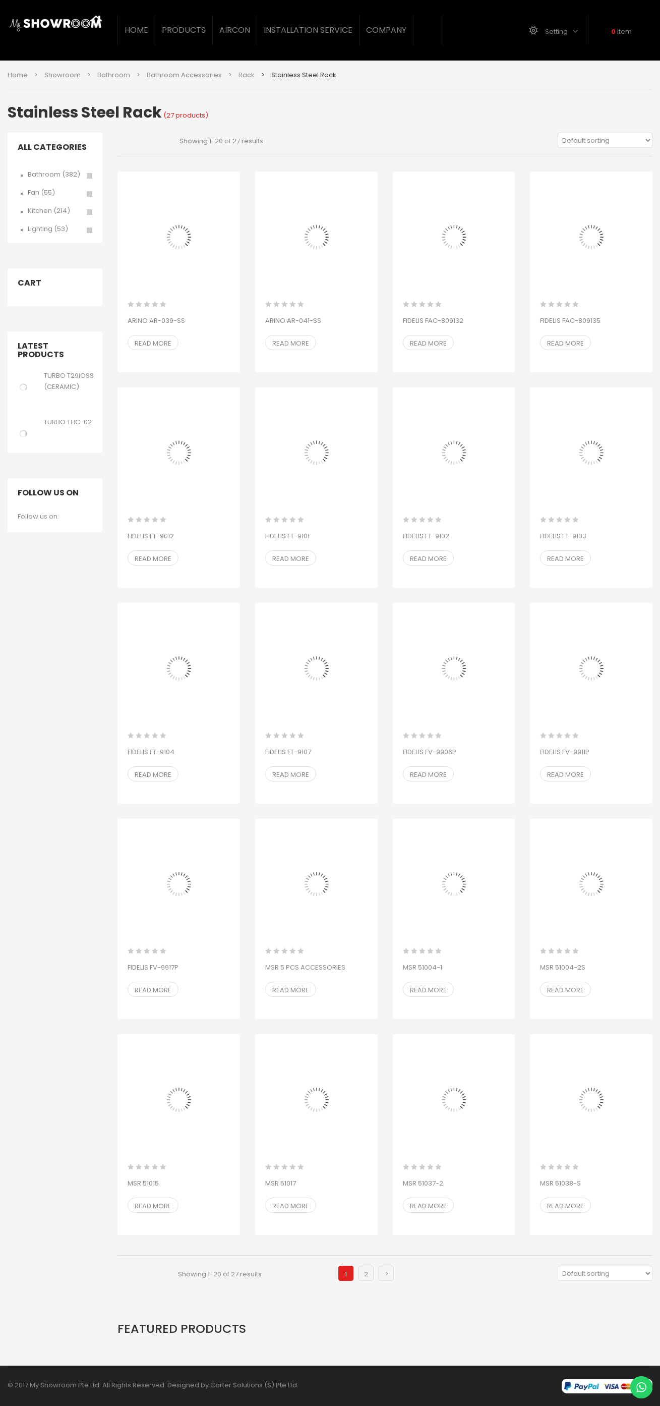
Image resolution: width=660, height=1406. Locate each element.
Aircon (234, 30)
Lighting (40, 229)
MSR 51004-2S (562, 967)
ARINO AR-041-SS (293, 320)
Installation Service (308, 30)
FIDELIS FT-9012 (151, 536)
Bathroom (113, 75)
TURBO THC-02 (68, 422)
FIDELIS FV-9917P (153, 967)
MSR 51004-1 (422, 967)
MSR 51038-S (560, 1183)
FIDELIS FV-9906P (429, 752)
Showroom (62, 75)
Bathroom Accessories (184, 75)
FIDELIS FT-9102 (426, 536)
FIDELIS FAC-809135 (570, 320)
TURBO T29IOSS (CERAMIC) (69, 381)
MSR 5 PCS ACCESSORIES (305, 967)
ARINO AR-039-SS (156, 320)
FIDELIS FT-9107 (288, 752)
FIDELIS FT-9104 (151, 752)
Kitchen (40, 210)
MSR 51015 (143, 1183)
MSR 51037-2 (423, 1183)
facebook (69, 517)
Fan (33, 192)
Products (184, 30)
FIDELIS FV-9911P (564, 752)
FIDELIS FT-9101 (287, 536)
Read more (153, 343)
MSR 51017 (280, 1183)
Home (136, 30)
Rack (246, 75)
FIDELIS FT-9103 (563, 536)
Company (386, 30)
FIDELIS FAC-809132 (433, 320)
